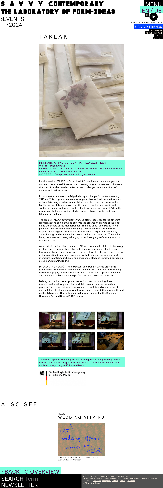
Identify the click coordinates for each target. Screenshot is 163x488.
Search (12, 478)
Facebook (97, 480)
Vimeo (122, 480)
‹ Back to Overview (30, 470)
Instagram (106, 480)
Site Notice (95, 482)
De (158, 9)
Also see (158, 38)
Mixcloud (131, 480)
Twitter (115, 480)
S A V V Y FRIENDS (148, 26)
